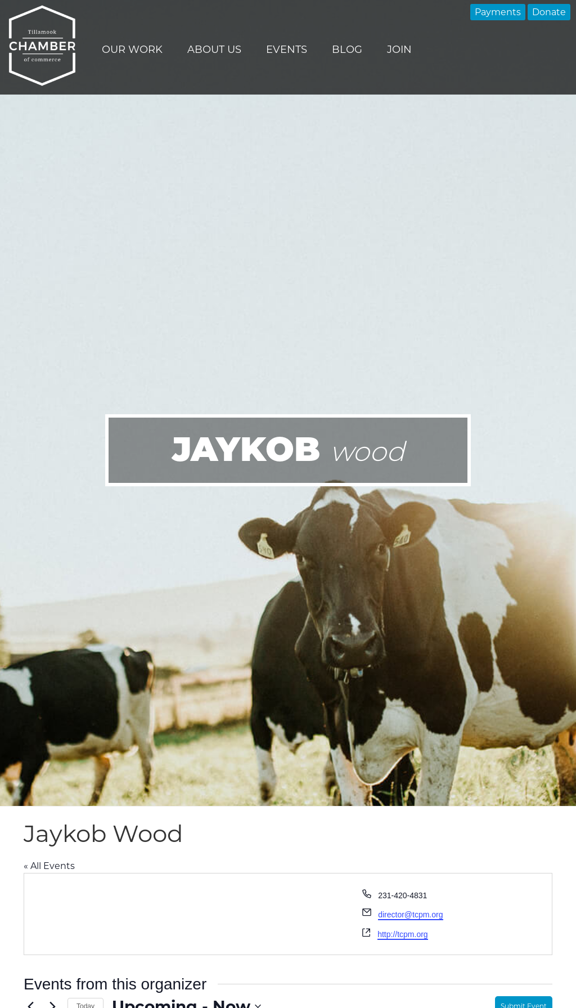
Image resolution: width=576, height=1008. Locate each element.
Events (286, 49)
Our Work (132, 49)
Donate (549, 12)
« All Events (49, 866)
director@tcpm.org (410, 914)
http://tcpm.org (402, 934)
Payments (498, 12)
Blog (347, 49)
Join (399, 49)
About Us (214, 49)
